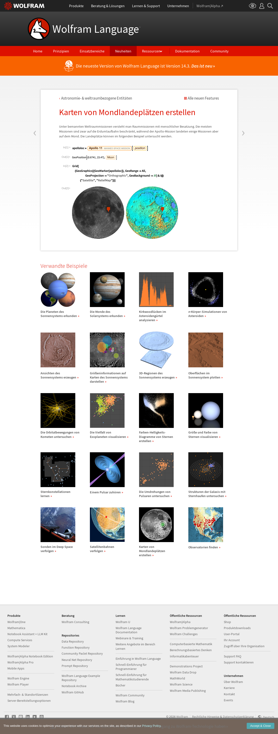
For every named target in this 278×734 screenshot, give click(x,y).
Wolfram (182, 717)
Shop (227, 622)
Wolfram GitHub (73, 692)
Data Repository (73, 641)
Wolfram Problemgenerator (189, 628)
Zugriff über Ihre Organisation (244, 646)
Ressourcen (151, 51)
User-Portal (232, 634)
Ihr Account (232, 640)
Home (37, 51)
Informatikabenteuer (184, 656)
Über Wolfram (233, 682)
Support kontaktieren (239, 662)
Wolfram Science (181, 684)
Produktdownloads (237, 628)
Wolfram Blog (125, 701)
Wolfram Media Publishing (188, 691)
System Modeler (18, 646)
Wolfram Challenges (184, 634)
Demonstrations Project (186, 666)
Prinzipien (61, 51)
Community (219, 51)
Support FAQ (232, 656)
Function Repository (76, 647)
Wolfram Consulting (75, 622)
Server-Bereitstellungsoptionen (29, 700)
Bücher (120, 685)
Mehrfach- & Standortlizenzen (27, 694)
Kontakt (229, 694)
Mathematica (16, 628)
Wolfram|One (16, 622)
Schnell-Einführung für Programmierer (131, 667)
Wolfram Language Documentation (129, 630)
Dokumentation (187, 51)
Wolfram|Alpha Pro (20, 662)
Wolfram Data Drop (183, 672)
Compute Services (19, 640)
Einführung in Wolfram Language (138, 658)
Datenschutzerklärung (238, 717)
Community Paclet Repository (82, 653)
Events (228, 700)
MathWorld (177, 678)
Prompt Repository (75, 666)
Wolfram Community (130, 695)
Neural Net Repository (77, 660)
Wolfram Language (96, 29)
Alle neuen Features (203, 98)
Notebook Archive (74, 686)
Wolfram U (123, 622)
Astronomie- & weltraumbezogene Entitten (96, 98)
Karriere (229, 688)
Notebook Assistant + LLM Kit (27, 634)
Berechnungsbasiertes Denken (191, 650)
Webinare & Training (129, 638)
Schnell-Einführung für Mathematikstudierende (132, 677)
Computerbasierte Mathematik (191, 644)
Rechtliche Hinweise (205, 717)
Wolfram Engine (18, 678)
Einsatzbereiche (92, 51)
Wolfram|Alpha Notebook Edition (30, 656)
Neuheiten (123, 51)
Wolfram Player (18, 684)
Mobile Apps (15, 668)
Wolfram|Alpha (180, 622)
